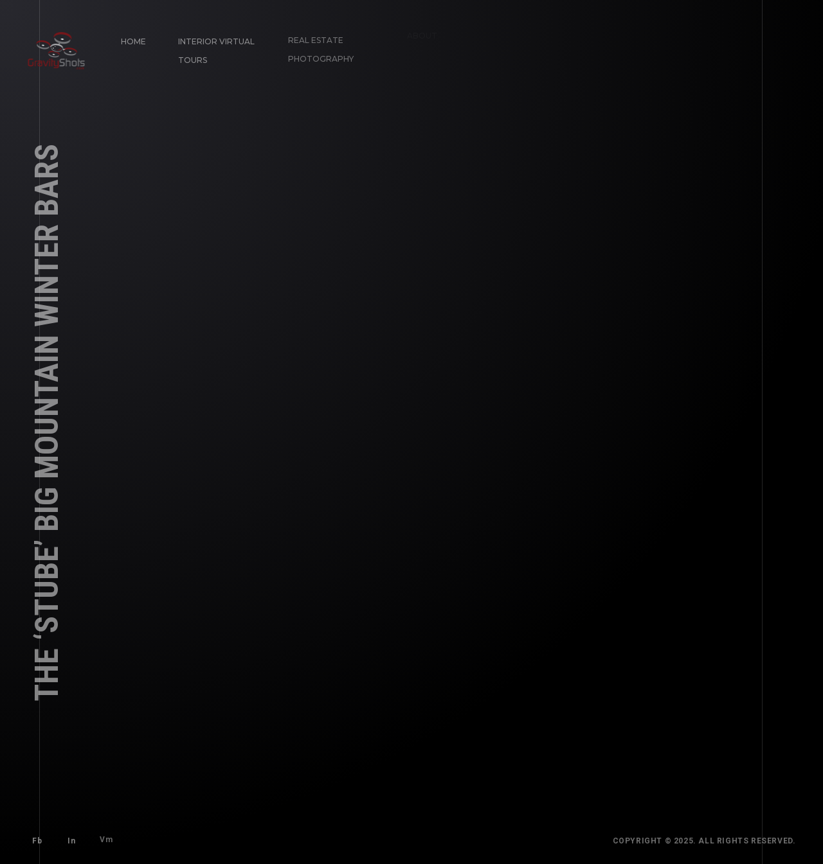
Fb (35, 838)
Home (131, 39)
